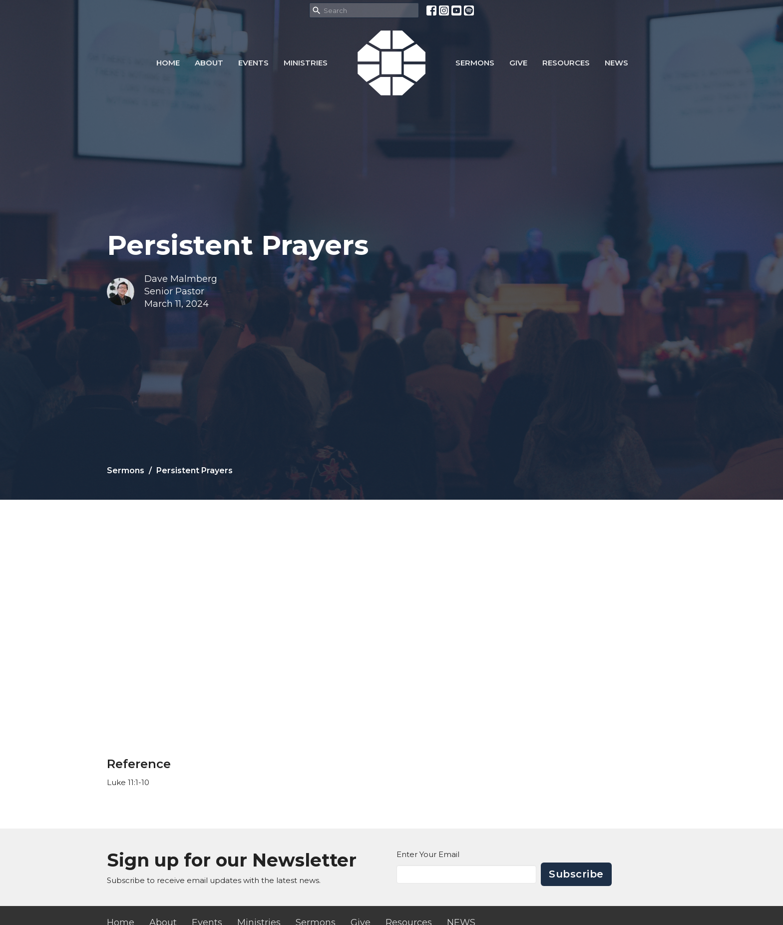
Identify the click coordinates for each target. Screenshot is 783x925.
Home (168, 62)
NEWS (616, 62)
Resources (566, 62)
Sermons (474, 62)
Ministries (306, 62)
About (209, 62)
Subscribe (576, 874)
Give (518, 62)
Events (253, 62)
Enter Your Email (427, 854)
